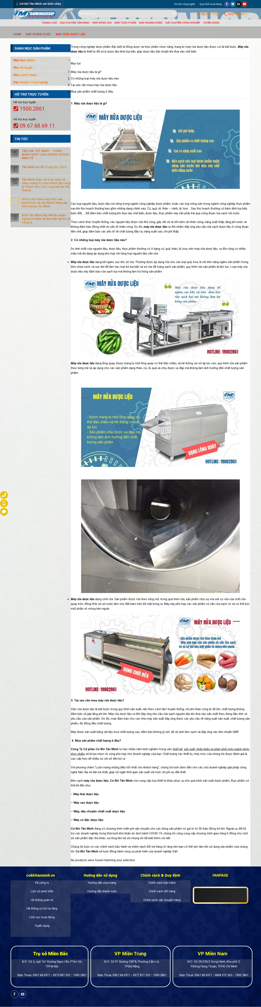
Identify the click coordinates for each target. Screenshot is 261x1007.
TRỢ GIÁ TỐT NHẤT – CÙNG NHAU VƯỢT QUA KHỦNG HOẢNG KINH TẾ (45, 154)
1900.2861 (29, 109)
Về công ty (42, 883)
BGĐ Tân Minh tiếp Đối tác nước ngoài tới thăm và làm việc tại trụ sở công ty (46, 218)
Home (17, 34)
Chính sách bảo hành (162, 883)
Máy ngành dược (151, 22)
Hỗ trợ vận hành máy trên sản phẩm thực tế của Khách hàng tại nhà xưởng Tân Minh (44, 202)
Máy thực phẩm (125, 22)
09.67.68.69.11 (34, 126)
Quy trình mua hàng (211, 4)
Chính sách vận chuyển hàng (161, 900)
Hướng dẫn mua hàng (102, 883)
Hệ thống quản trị (42, 900)
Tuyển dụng (211, 22)
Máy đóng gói (102, 22)
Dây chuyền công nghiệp (182, 22)
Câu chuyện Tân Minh (75, 22)
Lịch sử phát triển (42, 891)
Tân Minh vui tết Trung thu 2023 (44, 167)
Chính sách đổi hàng (162, 891)
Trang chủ (49, 22)
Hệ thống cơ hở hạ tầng (42, 908)
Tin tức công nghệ (184, 4)
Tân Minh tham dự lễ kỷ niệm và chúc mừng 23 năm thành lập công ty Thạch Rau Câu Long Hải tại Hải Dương (46, 185)
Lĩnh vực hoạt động (42, 917)
